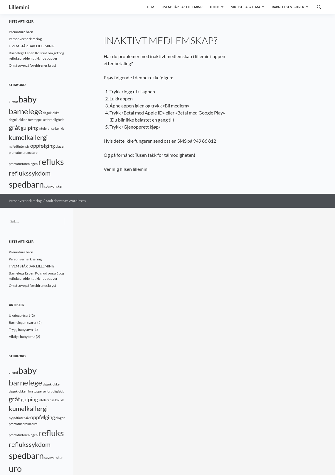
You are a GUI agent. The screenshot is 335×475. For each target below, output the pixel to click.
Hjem (150, 7)
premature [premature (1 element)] (30, 152)
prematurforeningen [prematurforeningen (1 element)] (23, 164)
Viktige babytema (245, 7)
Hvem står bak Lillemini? (182, 7)
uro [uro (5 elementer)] (15, 468)
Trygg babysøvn (21, 329)
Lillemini (19, 7)
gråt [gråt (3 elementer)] (14, 127)
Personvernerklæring (25, 39)
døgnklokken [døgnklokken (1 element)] (18, 120)
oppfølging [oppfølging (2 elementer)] (42, 146)
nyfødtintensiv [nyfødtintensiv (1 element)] (19, 146)
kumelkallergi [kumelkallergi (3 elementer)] (28, 137)
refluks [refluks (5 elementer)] (51, 161)
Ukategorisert (19, 315)
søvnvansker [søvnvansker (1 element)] (53, 186)
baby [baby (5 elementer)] (27, 99)
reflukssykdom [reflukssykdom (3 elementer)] (29, 173)
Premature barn (21, 32)
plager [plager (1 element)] (60, 146)
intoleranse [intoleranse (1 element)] (46, 128)
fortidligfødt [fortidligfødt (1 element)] (55, 120)
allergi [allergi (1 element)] (13, 101)
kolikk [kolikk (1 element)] (59, 128)
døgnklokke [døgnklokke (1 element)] (51, 113)
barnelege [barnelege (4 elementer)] (25, 111)
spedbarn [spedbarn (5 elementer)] (26, 184)
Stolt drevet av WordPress (66, 200)
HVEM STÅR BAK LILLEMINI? (31, 46)
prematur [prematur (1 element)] (15, 152)
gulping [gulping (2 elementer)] (29, 128)
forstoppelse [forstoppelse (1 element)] (37, 120)
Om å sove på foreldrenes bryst (32, 65)
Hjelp (214, 7)
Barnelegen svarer (288, 7)
